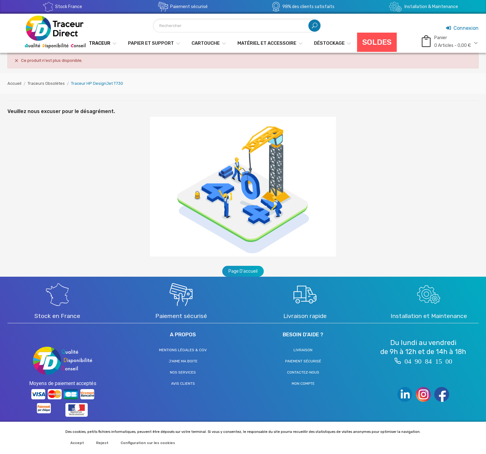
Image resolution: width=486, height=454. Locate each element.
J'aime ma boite (183, 361)
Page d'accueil (243, 271)
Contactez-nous (303, 372)
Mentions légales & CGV (183, 350)
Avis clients (183, 383)
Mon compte (303, 383)
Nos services (183, 372)
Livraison (303, 350)
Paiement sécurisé (303, 361)
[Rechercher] (237, 26)
